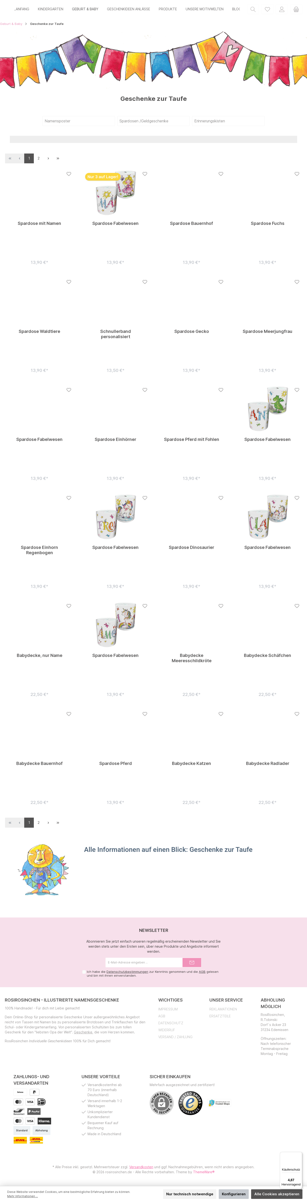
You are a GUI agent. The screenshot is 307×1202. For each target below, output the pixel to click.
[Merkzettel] (267, 10)
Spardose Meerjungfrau (267, 333)
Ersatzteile (220, 1018)
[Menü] (299, 1155)
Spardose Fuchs (267, 225)
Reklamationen (223, 1011)
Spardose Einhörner (115, 441)
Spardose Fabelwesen (115, 225)
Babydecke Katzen (191, 765)
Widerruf (166, 1032)
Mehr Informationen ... (22, 1196)
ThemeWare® (204, 1174)
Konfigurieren (234, 1194)
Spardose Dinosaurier (191, 549)
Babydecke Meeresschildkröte (192, 660)
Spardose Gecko (191, 333)
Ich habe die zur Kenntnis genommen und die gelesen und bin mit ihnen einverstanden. (152, 975)
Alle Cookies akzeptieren (276, 1194)
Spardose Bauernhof (191, 225)
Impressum (168, 1011)
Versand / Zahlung (175, 1039)
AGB (202, 973)
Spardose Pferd (115, 765)
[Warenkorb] (296, 10)
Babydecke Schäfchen (267, 657)
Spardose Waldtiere (39, 333)
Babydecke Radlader (267, 765)
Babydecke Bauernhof (39, 765)
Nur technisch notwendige (189, 1194)
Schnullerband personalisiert (115, 336)
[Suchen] (253, 10)
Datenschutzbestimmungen (127, 973)
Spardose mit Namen (39, 225)
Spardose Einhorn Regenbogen (39, 552)
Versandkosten (141, 1169)
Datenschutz (170, 1025)
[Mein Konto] (282, 10)
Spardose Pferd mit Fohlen (191, 441)
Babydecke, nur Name (39, 657)
